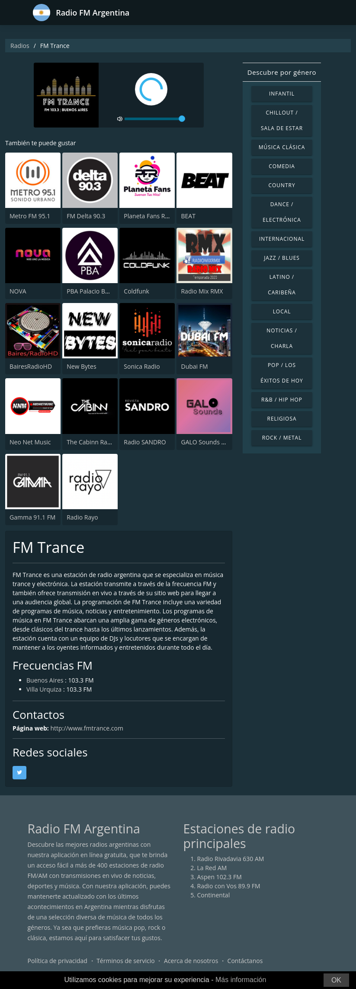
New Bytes (81, 366)
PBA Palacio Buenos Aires (102, 291)
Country (281, 185)
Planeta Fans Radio (150, 216)
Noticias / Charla (281, 338)
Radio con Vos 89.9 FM (228, 886)
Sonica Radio (142, 366)
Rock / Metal (282, 437)
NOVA (18, 291)
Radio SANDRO (145, 442)
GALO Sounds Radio (209, 442)
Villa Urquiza (43, 689)
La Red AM (212, 868)
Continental (213, 895)
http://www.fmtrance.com (86, 728)
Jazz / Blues (282, 258)
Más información (240, 979)
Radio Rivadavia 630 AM (230, 859)
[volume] (155, 119)
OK (336, 980)
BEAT (188, 216)
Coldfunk (136, 291)
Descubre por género (281, 72)
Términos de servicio (125, 961)
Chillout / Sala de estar (282, 120)
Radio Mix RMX (202, 291)
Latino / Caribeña (282, 284)
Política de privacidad (57, 961)
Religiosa (282, 418)
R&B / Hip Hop (281, 399)
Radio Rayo (82, 517)
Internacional (282, 238)
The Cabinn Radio (91, 442)
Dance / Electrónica (282, 212)
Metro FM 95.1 (30, 216)
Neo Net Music (30, 442)
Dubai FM (194, 366)
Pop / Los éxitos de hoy (281, 372)
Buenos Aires (44, 680)
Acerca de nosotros (191, 961)
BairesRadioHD (31, 366)
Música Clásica (282, 147)
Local (282, 311)
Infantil (282, 93)
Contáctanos (245, 961)
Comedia (282, 166)
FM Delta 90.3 (86, 216)
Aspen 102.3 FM (219, 877)
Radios (19, 45)
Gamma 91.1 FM (32, 517)
